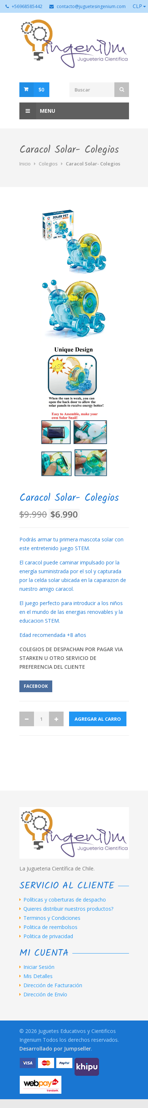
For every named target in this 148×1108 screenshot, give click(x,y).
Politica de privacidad (48, 936)
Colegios (48, 163)
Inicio (25, 163)
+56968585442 (27, 6)
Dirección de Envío (45, 994)
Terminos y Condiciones (51, 918)
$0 (41, 89)
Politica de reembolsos (50, 927)
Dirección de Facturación (52, 985)
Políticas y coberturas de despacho (64, 899)
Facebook (36, 686)
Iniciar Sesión (38, 967)
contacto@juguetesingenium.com (91, 6)
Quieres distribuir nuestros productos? (68, 909)
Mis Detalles (38, 976)
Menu (37, 110)
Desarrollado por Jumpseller (55, 1048)
